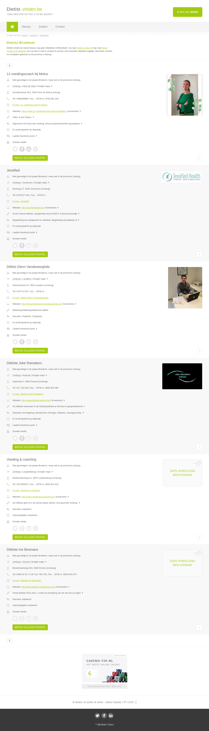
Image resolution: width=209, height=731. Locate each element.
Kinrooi (26, 562)
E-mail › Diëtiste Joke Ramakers (28, 394)
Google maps (45, 86)
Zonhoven (27, 182)
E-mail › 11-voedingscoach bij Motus (30, 105)
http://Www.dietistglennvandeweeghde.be (41, 304)
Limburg (16, 86)
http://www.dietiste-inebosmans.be (38, 587)
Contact (60, 26)
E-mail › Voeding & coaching (26, 490)
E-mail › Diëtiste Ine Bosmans (27, 580)
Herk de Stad (29, 86)
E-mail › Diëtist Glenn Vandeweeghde (31, 297)
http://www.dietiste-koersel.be (36, 400)
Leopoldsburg (29, 471)
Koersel (26, 375)
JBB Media (101, 724)
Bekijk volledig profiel (30, 158)
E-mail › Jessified (21, 201)
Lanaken (27, 279)
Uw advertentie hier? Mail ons (104, 686)
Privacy (111, 724)
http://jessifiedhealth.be (33, 207)
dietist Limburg (84, 48)
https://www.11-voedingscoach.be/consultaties (44, 111)
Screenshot (74, 111)
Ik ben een (187, 12)
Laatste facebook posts (25, 136)
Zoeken (43, 26)
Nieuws (26, 26)
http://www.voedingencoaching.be (38, 497)
